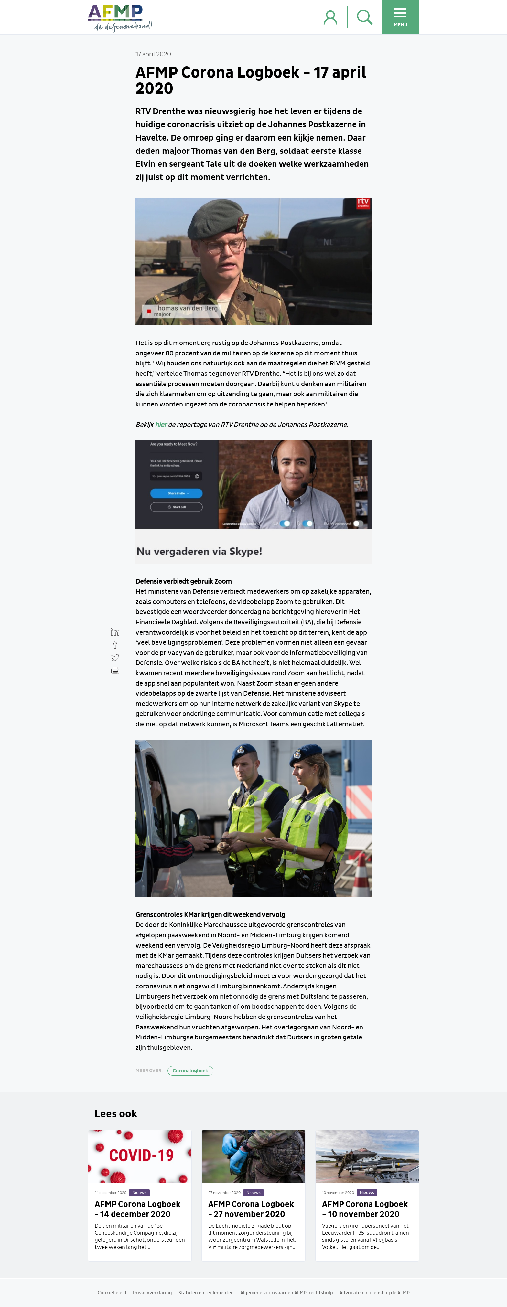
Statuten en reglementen (206, 1293)
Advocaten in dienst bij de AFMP (375, 1293)
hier (161, 424)
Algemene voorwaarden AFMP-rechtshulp (286, 1293)
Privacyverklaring (152, 1293)
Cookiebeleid (112, 1293)
